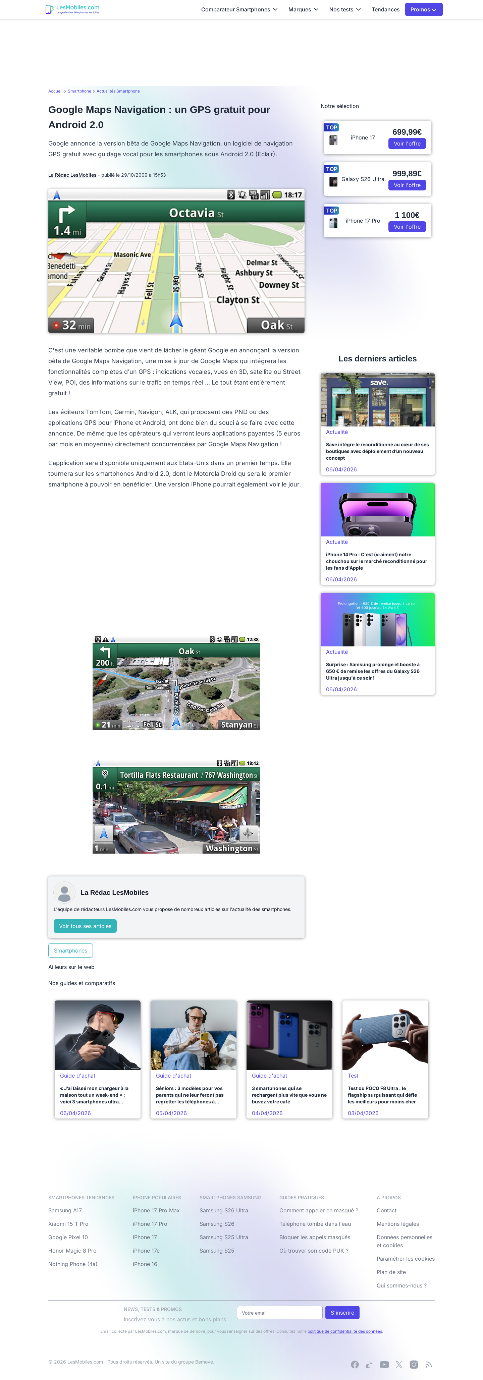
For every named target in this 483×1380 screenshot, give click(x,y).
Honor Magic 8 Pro (72, 1250)
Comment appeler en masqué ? (318, 1210)
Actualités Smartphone (118, 91)
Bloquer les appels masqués (314, 1237)
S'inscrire (342, 1312)
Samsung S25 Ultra (224, 1237)
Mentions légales (398, 1223)
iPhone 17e (146, 1250)
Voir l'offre (407, 143)
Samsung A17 (65, 1210)
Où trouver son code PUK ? (313, 1250)
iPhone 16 (145, 1264)
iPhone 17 (145, 1237)
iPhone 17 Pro (150, 1223)
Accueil (55, 91)
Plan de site (391, 1272)
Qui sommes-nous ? (402, 1285)
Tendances (386, 9)
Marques (303, 9)
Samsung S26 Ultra (224, 1210)
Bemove (204, 1362)
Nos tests (345, 9)
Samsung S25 (217, 1250)
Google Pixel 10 (68, 1237)
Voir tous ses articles (85, 926)
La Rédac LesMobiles (72, 175)
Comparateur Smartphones (239, 9)
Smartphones (70, 950)
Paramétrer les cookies (406, 1258)
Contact (386, 1210)
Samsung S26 (217, 1223)
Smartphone (79, 91)
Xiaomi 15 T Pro (68, 1223)
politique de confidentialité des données (345, 1331)
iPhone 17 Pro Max (156, 1210)
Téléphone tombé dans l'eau (315, 1223)
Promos (423, 9)
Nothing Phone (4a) (73, 1264)
